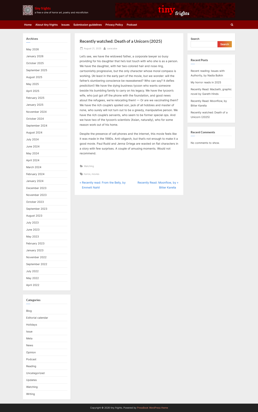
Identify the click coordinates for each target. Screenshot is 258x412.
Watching (89, 166)
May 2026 (32, 49)
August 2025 (34, 77)
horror (87, 174)
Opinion (31, 352)
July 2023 (32, 222)
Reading (31, 366)
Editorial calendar (37, 317)
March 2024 (33, 167)
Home (28, 24)
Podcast (132, 24)
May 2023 (32, 236)
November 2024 (36, 111)
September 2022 (36, 264)
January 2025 (34, 104)
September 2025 (36, 70)
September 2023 (36, 208)
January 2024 (34, 181)
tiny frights (43, 8)
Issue (29, 331)
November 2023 (36, 195)
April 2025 (32, 91)
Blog (29, 310)
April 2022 (32, 285)
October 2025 (35, 63)
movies (95, 174)
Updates (31, 380)
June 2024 (32, 146)
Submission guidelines (87, 24)
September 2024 (36, 125)
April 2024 (32, 160)
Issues (65, 24)
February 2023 (35, 243)
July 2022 (32, 271)
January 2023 (34, 250)
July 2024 (32, 139)
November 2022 (36, 257)
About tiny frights (46, 24)
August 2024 (34, 132)
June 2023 (32, 229)
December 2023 (36, 188)
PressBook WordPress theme (152, 407)
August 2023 (34, 215)
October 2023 (35, 201)
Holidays (31, 324)
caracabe (112, 48)
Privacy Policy (114, 24)
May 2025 (32, 84)
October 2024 (35, 118)
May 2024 (32, 153)
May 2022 (32, 278)
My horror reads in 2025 (206, 82)
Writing (30, 394)
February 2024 (35, 174)
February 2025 (35, 97)
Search (195, 38)
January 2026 (34, 56)
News (29, 345)
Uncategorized (35, 373)
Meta (29, 338)
